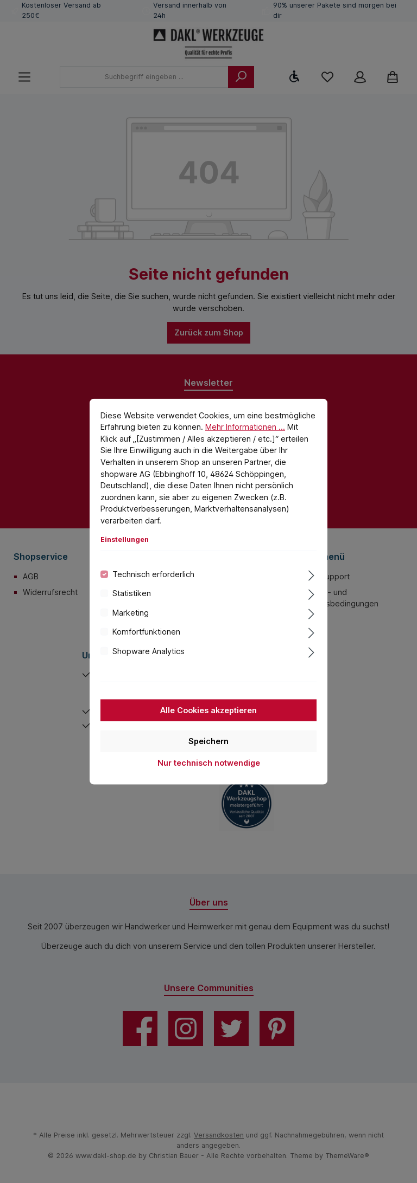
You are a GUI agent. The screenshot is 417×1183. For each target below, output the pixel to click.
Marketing (130, 612)
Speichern (208, 741)
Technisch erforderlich (153, 574)
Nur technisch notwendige (208, 762)
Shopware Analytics (148, 650)
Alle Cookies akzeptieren (208, 710)
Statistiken (131, 593)
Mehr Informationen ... (245, 426)
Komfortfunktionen (146, 631)
